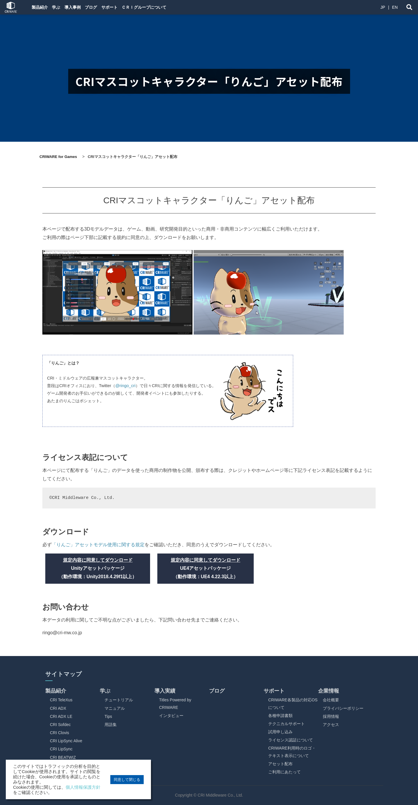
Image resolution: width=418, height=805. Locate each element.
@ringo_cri (125, 385)
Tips (108, 716)
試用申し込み (280, 731)
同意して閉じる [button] (127, 779)
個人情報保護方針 (83, 787)
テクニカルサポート (286, 723)
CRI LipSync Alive (66, 740)
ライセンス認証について (290, 740)
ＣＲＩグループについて (170, 7)
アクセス (331, 724)
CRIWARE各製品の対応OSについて (293, 703)
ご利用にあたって (284, 772)
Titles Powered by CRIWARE (175, 703)
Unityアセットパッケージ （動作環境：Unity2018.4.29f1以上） (98, 568)
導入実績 (164, 691)
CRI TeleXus (61, 700)
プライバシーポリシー (343, 708)
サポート (130, 7)
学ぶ (62, 7)
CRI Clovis (59, 732)
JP (383, 7)
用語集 (111, 724)
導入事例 (83, 7)
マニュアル (115, 708)
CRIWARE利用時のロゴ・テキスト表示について (292, 752)
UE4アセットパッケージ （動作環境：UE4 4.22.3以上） (205, 568)
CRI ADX (58, 708)
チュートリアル (119, 700)
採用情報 (331, 716)
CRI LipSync (61, 749)
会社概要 (331, 700)
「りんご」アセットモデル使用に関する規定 (98, 544)
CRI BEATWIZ (63, 757)
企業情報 (328, 691)
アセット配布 (280, 763)
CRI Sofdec (60, 724)
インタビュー (171, 715)
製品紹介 (41, 7)
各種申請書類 (280, 715)
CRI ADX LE (61, 716)
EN (395, 7)
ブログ (107, 7)
